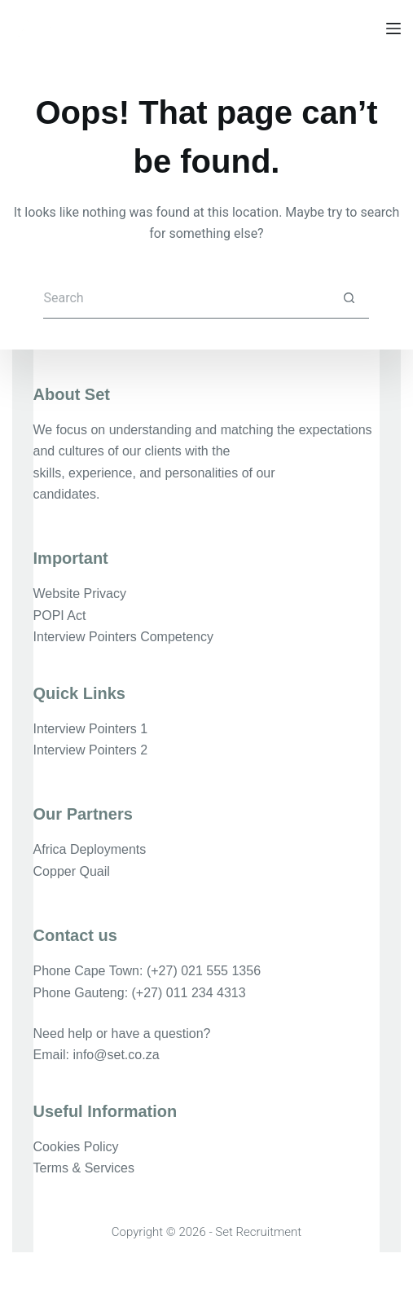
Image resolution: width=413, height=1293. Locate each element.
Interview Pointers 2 (90, 750)
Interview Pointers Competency (123, 637)
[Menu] (393, 28)
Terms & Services (83, 1168)
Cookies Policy (76, 1147)
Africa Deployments (90, 849)
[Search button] (348, 298)
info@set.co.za (115, 1055)
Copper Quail (71, 871)
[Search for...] (185, 298)
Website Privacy (79, 593)
